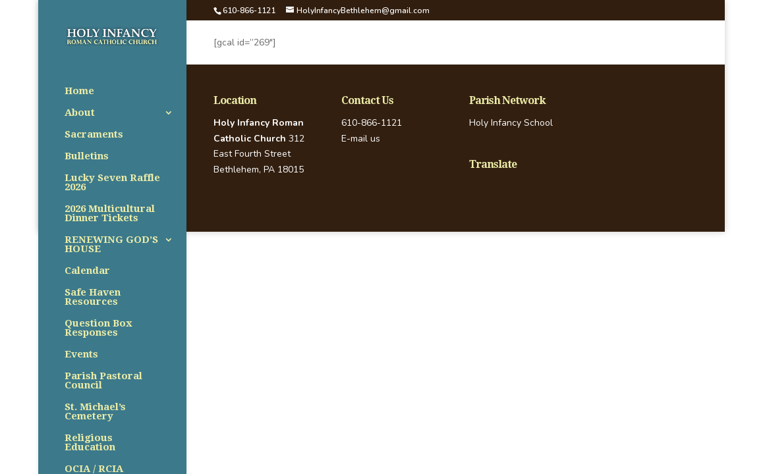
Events (81, 355)
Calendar (87, 271)
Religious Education (90, 443)
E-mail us (360, 138)
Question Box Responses (98, 328)
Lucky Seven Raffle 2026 (112, 183)
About (80, 113)
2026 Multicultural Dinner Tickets (110, 214)
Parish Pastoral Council (103, 381)
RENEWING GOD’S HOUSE (111, 245)
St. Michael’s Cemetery (95, 412)
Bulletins (87, 156)
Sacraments (94, 135)
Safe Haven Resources (93, 297)
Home (79, 91)
